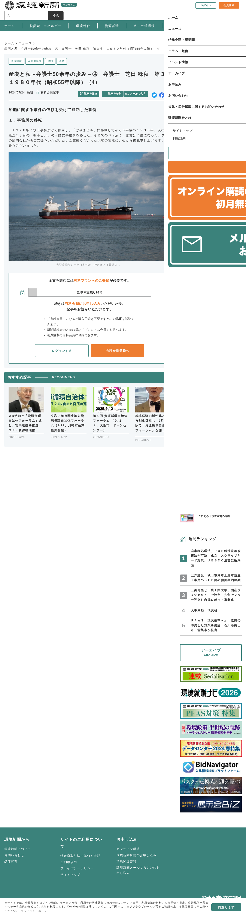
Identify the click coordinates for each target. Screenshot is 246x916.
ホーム (9, 43)
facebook (161, 92)
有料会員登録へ (117, 349)
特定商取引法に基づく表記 (80, 855)
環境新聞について (17, 849)
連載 (61, 61)
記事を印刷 (115, 92)
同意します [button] (226, 907)
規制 (50, 61)
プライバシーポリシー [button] (35, 911)
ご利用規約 (68, 862)
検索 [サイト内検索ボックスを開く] (234, 10)
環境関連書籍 (126, 861)
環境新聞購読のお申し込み (136, 855)
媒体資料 (11, 861)
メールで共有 (139, 92)
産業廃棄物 (34, 61)
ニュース (25, 43)
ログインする (62, 349)
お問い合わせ (14, 855)
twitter (154, 92)
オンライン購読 (128, 849)
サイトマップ (70, 874)
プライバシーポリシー (77, 868)
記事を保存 (93, 92)
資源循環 (16, 61)
